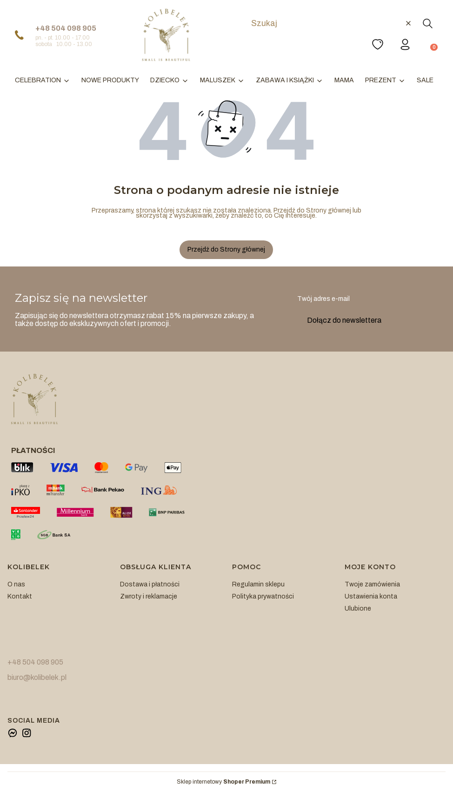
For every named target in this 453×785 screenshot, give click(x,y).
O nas (16, 584)
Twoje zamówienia (372, 584)
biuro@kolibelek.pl (37, 677)
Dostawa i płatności (150, 584)
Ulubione (358, 608)
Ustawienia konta (371, 596)
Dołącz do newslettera (344, 320)
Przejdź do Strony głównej (226, 249)
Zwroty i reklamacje (148, 596)
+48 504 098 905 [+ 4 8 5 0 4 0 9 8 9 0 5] (65, 28)
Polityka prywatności (263, 596)
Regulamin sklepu (258, 584)
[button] (427, 23)
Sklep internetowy (223, 782)
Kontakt (19, 596)
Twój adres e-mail (323, 298)
